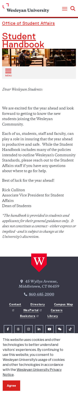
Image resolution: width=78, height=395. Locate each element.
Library (52, 316)
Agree (11, 386)
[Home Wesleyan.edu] (26, 9)
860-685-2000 (41, 294)
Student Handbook (23, 40)
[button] (64, 8)
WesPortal (31, 310)
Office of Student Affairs (28, 23)
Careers (57, 310)
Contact (15, 304)
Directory (37, 304)
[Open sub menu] (8, 72)
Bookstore (27, 316)
